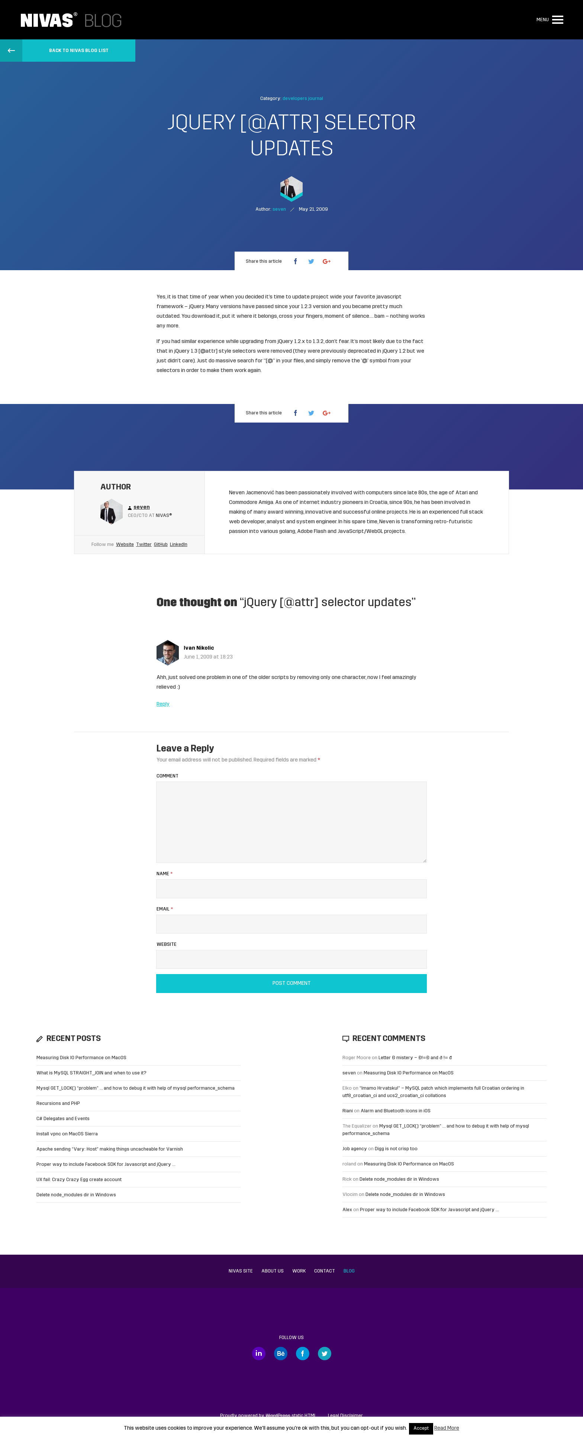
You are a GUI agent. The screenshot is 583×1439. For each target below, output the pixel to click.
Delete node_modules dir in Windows (76, 1195)
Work (299, 1271)
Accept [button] (421, 1428)
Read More (446, 1428)
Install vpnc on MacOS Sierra (67, 1134)
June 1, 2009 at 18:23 (208, 657)
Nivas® (164, 515)
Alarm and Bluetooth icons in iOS (396, 1111)
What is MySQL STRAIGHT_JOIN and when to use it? (91, 1073)
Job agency (354, 1149)
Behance (280, 1353)
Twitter (144, 544)
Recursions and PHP (58, 1103)
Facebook (302, 1353)
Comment (167, 776)
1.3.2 (318, 342)
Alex (347, 1209)
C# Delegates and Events (63, 1118)
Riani (347, 1111)
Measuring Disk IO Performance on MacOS (81, 1057)
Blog (349, 1271)
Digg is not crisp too (396, 1149)
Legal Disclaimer (345, 1415)
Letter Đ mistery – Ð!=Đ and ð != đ (415, 1057)
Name (165, 874)
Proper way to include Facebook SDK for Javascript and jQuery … (105, 1164)
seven (349, 1073)
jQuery (196, 307)
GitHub (161, 544)
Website (125, 544)
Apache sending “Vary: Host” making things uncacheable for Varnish (109, 1149)
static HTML (290, 1415)
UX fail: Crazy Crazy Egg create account (79, 1179)
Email (165, 909)
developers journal (303, 98)
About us (272, 1271)
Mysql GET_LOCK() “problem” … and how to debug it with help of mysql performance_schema (135, 1088)
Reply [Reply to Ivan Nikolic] (163, 704)
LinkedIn (178, 544)
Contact (324, 1271)
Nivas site (241, 1271)
